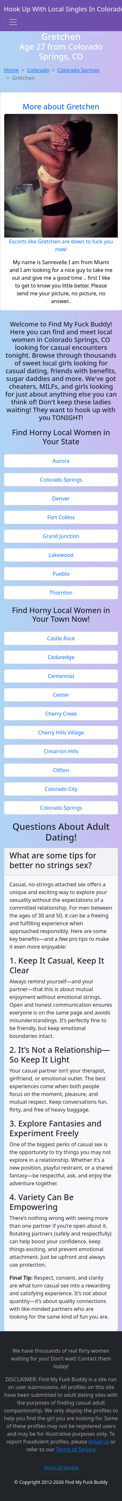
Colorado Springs (78, 70)
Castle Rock (61, 638)
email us (98, 1441)
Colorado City (61, 789)
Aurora (61, 460)
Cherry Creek (61, 713)
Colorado (38, 70)
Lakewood (60, 555)
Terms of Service (76, 1449)
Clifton (61, 770)
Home (11, 70)
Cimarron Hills (61, 751)
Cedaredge (61, 657)
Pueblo (60, 573)
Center (61, 694)
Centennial (61, 676)
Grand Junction (61, 536)
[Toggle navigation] (13, 22)
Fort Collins (61, 517)
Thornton (60, 592)
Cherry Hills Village (61, 732)
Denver (61, 498)
